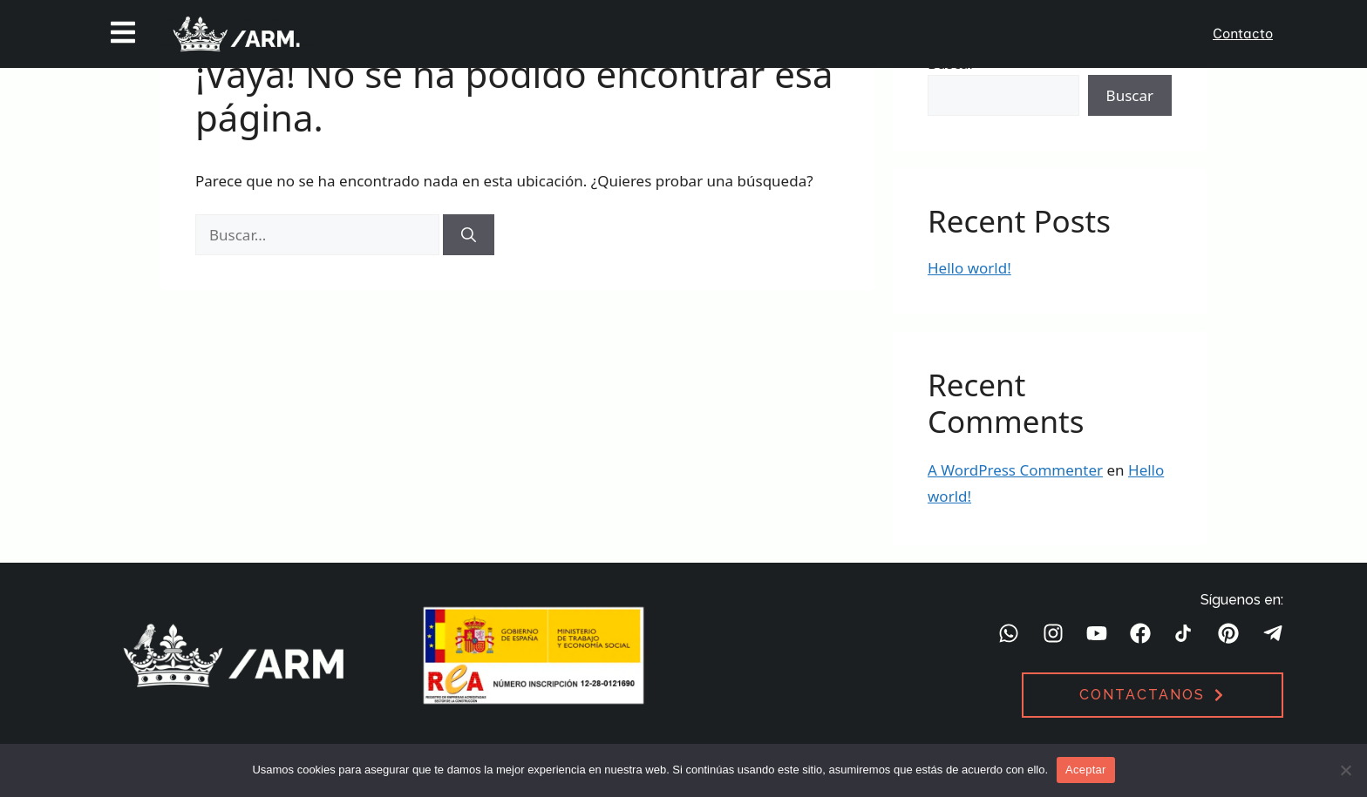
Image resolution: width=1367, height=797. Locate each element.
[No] (1345, 770)
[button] (123, 34)
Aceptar (1085, 769)
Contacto (1243, 33)
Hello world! (969, 268)
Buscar (1129, 95)
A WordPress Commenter (1015, 470)
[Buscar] (468, 235)
